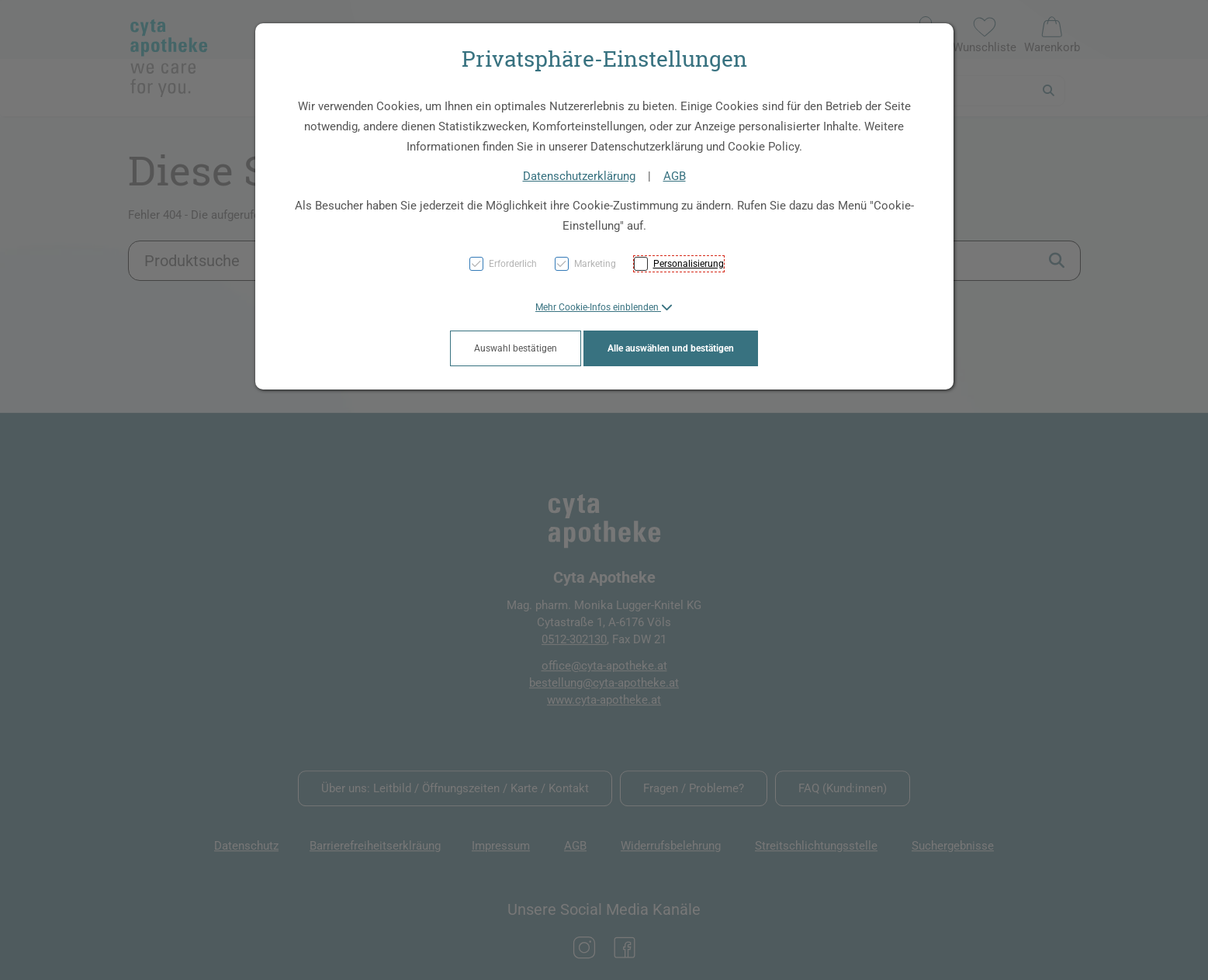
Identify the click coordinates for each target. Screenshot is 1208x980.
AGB (674, 176)
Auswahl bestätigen (515, 348)
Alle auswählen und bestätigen (670, 348)
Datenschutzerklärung (579, 176)
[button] (604, 307)
